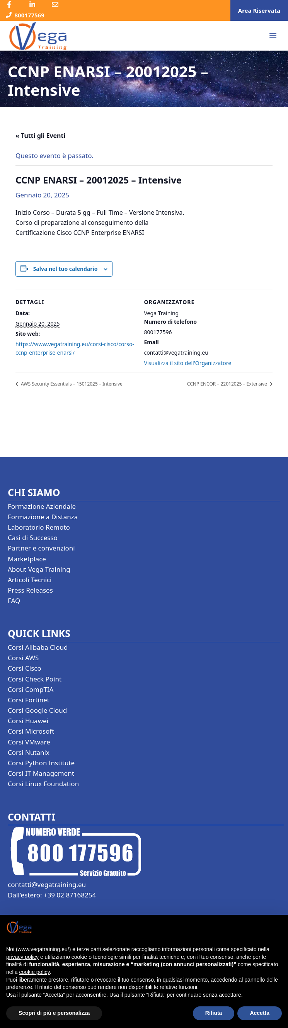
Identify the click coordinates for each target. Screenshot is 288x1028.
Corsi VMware (29, 741)
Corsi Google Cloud (37, 710)
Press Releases (30, 590)
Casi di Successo (33, 537)
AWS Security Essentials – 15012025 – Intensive (71, 384)
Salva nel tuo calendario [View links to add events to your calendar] (65, 268)
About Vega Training (39, 569)
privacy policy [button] (22, 957)
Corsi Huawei (28, 720)
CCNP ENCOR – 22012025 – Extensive (227, 384)
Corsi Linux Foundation (43, 783)
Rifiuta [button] (213, 1013)
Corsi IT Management (41, 773)
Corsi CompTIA (30, 689)
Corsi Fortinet (28, 699)
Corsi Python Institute (41, 762)
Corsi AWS (23, 657)
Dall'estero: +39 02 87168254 (52, 894)
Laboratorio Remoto (39, 527)
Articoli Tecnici (30, 579)
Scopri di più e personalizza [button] (54, 1013)
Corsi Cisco (24, 668)
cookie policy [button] (34, 972)
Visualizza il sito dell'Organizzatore (188, 363)
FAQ (14, 600)
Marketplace (27, 558)
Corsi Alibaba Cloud (38, 647)
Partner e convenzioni (41, 548)
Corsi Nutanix (28, 752)
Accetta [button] (259, 1013)
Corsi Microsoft (31, 731)
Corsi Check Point (34, 679)
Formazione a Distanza (43, 516)
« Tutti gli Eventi (40, 135)
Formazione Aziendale (42, 506)
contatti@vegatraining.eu (47, 884)
